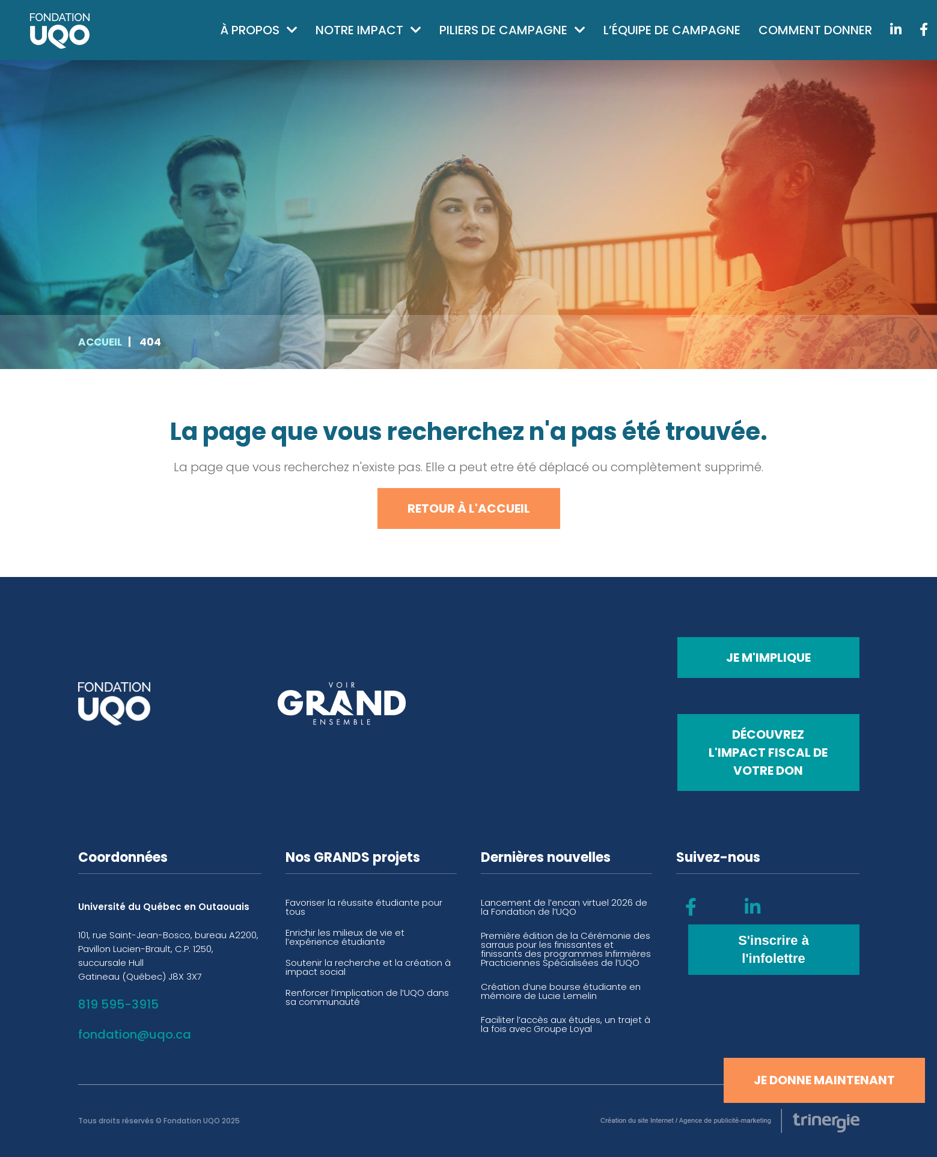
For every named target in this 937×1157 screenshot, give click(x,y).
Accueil (100, 342)
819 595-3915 (118, 1004)
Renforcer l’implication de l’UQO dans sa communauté (367, 997)
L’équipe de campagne (671, 30)
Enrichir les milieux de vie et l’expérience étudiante (344, 937)
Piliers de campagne (503, 30)
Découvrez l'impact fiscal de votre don (768, 752)
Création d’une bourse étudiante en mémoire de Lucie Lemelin (561, 991)
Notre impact (359, 30)
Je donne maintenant (824, 1080)
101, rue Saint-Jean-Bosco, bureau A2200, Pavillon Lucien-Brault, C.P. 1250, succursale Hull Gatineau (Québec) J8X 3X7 (168, 956)
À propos (249, 30)
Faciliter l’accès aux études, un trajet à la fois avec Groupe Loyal (565, 1024)
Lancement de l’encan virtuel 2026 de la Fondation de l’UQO (564, 907)
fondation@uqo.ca (134, 1034)
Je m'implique (768, 657)
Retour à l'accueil (468, 508)
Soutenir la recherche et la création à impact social (368, 967)
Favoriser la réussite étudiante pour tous (363, 907)
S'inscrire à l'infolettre (773, 949)
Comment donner (815, 30)
